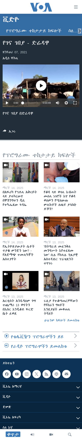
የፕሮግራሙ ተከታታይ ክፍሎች (33, 30)
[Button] (9, 132)
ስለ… (72, 30)
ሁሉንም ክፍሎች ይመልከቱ (61, 320)
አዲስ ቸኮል (10, 58)
